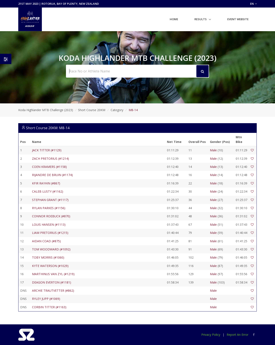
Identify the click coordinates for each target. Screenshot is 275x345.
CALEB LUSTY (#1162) (47, 191)
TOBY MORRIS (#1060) (48, 257)
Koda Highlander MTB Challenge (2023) (45, 110)
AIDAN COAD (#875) (46, 241)
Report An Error (237, 335)
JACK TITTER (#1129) (46, 150)
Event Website (238, 19)
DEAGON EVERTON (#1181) (51, 282)
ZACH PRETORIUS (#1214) (50, 158)
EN (253, 4)
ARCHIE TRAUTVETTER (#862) (53, 290)
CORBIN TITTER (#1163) (49, 307)
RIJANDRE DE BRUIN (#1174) (52, 175)
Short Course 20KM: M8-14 (47, 128)
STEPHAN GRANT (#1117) (50, 200)
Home (174, 19)
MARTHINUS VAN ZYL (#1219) (53, 274)
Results (200, 19)
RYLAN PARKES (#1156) (48, 208)
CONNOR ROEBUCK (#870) (51, 216)
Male (213, 150)
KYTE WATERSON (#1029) (50, 266)
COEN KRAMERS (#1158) (49, 167)
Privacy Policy (210, 335)
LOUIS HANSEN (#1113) (49, 224)
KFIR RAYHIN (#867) (46, 183)
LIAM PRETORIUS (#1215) (50, 233)
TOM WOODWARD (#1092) (51, 249)
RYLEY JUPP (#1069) (46, 299)
